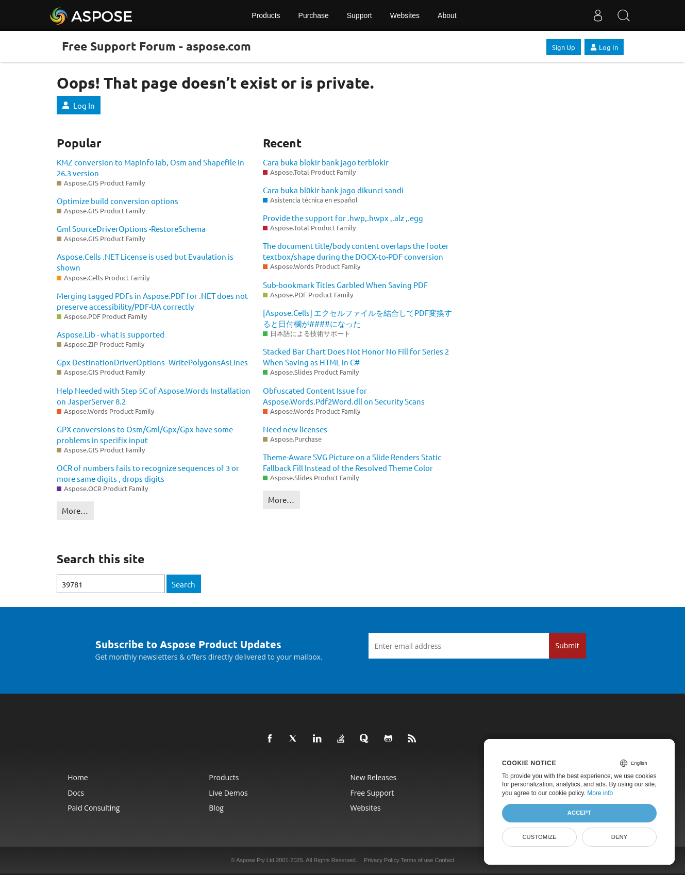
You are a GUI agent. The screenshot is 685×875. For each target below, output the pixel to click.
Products (266, 15)
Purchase (313, 15)
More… (75, 510)
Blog (216, 808)
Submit (567, 645)
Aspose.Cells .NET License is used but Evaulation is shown (145, 261)
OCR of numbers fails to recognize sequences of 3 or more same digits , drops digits (148, 473)
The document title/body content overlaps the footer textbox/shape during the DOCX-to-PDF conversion (356, 251)
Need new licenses (295, 429)
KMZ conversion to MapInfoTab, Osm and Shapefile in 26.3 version (150, 167)
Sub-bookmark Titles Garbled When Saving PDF (345, 285)
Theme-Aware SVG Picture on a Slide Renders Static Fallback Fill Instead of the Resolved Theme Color (352, 462)
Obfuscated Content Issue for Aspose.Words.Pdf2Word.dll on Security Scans (344, 395)
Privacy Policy (381, 860)
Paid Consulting (94, 808)
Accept (579, 813)
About (447, 15)
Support (359, 15)
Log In (603, 47)
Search (183, 584)
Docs (76, 793)
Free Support (372, 793)
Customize (539, 837)
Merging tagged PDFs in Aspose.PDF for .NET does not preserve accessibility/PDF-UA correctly (152, 301)
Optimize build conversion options (117, 201)
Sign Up (563, 47)
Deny (619, 837)
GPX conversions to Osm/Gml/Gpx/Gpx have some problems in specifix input (145, 434)
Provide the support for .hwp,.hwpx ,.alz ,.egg (343, 218)
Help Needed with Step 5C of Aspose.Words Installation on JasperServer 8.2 (153, 395)
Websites (405, 15)
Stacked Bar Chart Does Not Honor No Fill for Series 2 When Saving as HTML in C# (356, 356)
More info (600, 793)
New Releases (373, 777)
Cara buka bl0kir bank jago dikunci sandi (333, 190)
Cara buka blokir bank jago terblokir (326, 162)
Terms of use (416, 860)
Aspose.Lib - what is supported (110, 334)
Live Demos (228, 793)
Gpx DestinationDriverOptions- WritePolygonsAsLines (152, 362)
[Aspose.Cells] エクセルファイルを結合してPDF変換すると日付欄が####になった (357, 318)
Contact (444, 860)
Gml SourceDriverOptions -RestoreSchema (131, 228)
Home (78, 777)
